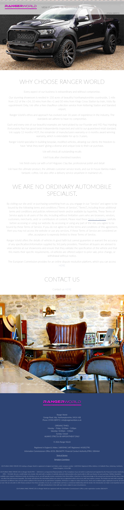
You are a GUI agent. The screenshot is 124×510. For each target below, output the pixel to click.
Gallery (95, 505)
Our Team (84, 505)
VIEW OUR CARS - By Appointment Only (62, 7)
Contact (57, 505)
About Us (29, 505)
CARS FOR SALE (43, 505)
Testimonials (70, 505)
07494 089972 (113, 13)
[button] (5, 36)
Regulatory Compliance (62, 459)
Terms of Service (97, 219)
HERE (62, 265)
